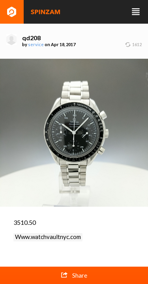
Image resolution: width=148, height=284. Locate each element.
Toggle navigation (136, 11)
